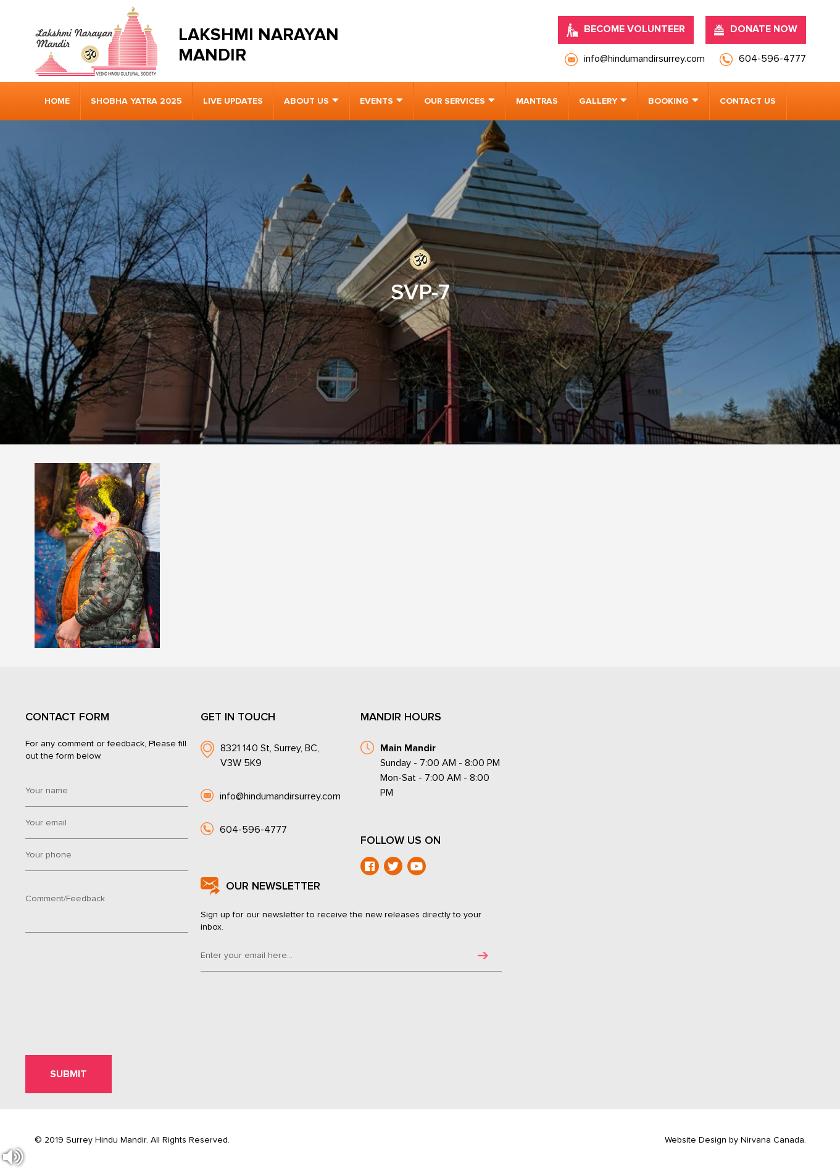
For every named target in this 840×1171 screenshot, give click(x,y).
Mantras (537, 101)
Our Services (454, 101)
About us (306, 101)
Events (376, 101)
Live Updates (233, 101)
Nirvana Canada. (773, 1140)
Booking (668, 101)
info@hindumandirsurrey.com (280, 796)
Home (57, 101)
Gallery (598, 101)
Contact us (748, 101)
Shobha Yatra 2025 (136, 101)
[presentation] (109, 972)
